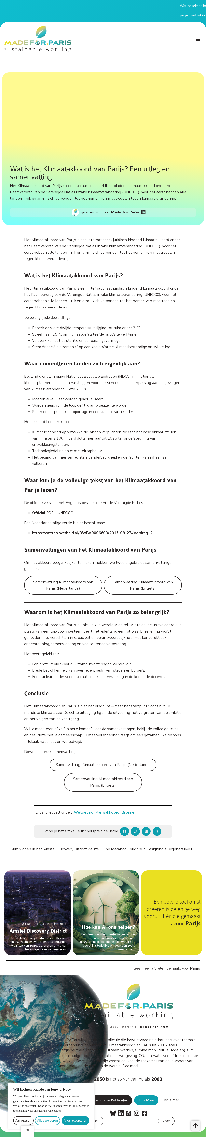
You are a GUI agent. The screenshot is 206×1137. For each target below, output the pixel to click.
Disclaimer (170, 1100)
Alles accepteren (75, 1120)
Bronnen (129, 812)
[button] (198, 39)
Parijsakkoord (107, 812)
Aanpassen (23, 1120)
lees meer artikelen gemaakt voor (167, 968)
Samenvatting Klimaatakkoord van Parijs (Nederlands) (63, 585)
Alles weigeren (47, 1120)
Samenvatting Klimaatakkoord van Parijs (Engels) (143, 585)
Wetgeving (84, 812)
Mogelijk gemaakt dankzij (128, 1027)
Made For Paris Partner (44, 924)
